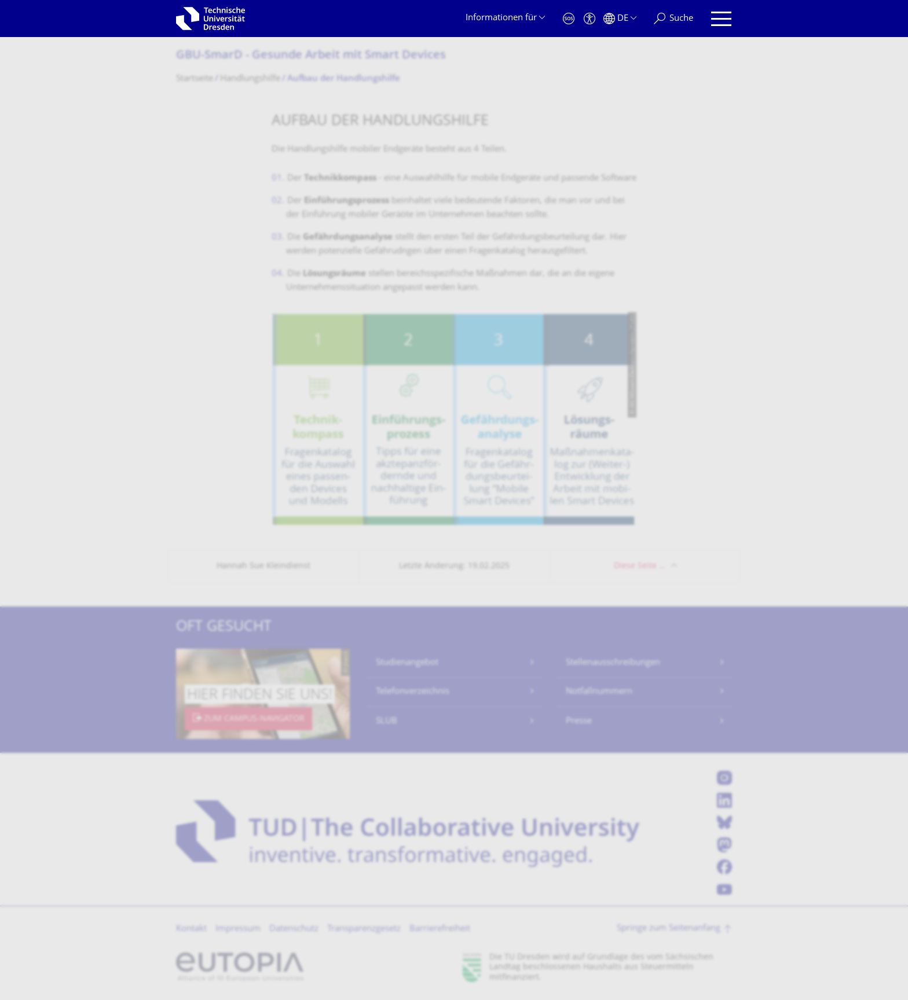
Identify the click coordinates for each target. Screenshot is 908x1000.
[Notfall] (568, 18)
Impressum (238, 929)
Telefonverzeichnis (412, 692)
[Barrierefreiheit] (589, 18)
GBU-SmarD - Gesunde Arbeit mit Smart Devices (311, 55)
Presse (579, 721)
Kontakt (191, 929)
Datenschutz (293, 929)
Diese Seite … (639, 566)
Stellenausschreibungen (613, 663)
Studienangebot (407, 663)
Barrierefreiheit (439, 929)
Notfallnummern (599, 692)
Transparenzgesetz (364, 929)
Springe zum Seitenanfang (668, 928)
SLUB (386, 721)
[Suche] (673, 19)
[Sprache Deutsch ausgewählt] (619, 19)
